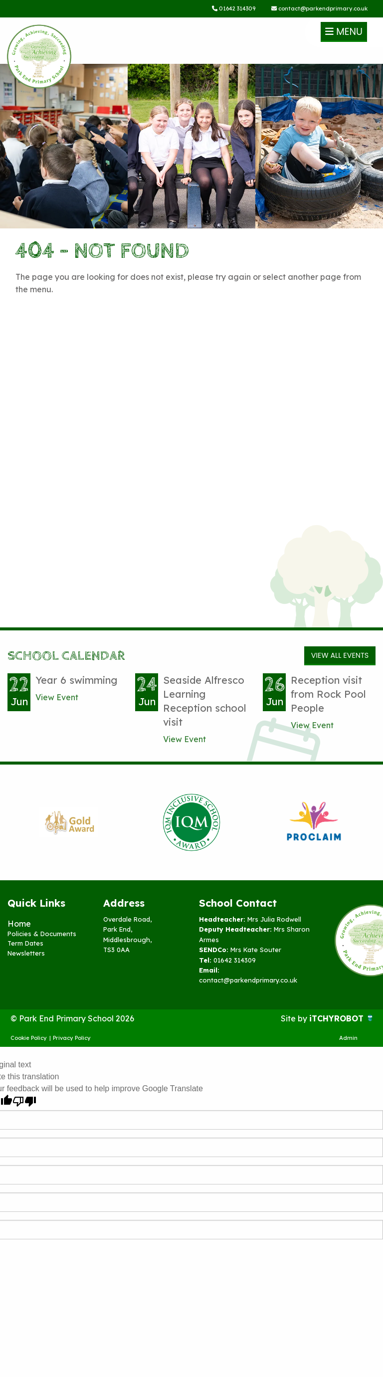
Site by (295, 1018)
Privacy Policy (72, 1037)
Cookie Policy (28, 1037)
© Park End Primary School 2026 (72, 1018)
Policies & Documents (41, 934)
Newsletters (26, 953)
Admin (348, 1037)
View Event (56, 697)
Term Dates (25, 943)
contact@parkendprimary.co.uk (319, 8)
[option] (68, 822)
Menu (344, 31)
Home (19, 924)
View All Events (340, 655)
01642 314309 (233, 8)
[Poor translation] (24, 1101)
